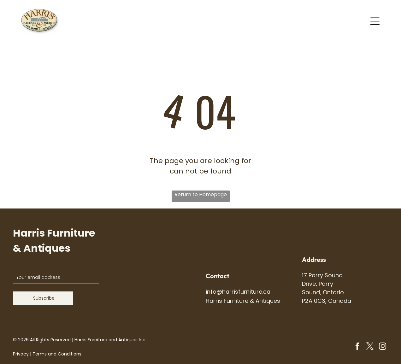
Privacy (21, 354)
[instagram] (382, 347)
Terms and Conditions (56, 354)
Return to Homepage (200, 194)
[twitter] (369, 347)
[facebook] (357, 347)
